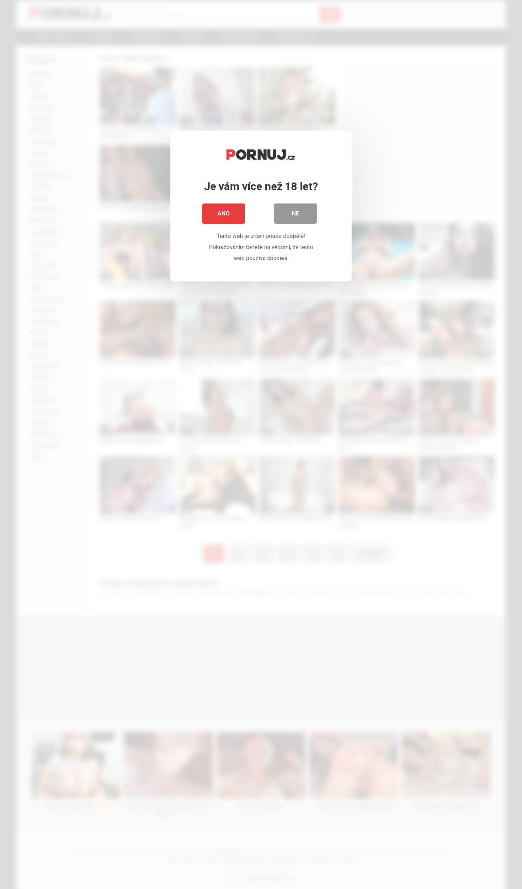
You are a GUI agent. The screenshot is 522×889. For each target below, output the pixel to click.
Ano (224, 213)
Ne (295, 213)
